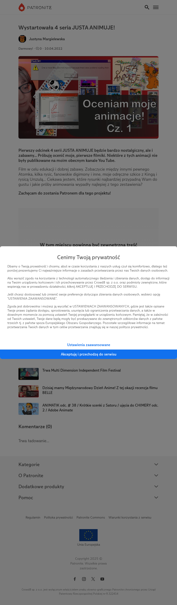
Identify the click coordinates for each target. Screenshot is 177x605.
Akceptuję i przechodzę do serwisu (88, 354)
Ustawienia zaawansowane (88, 344)
